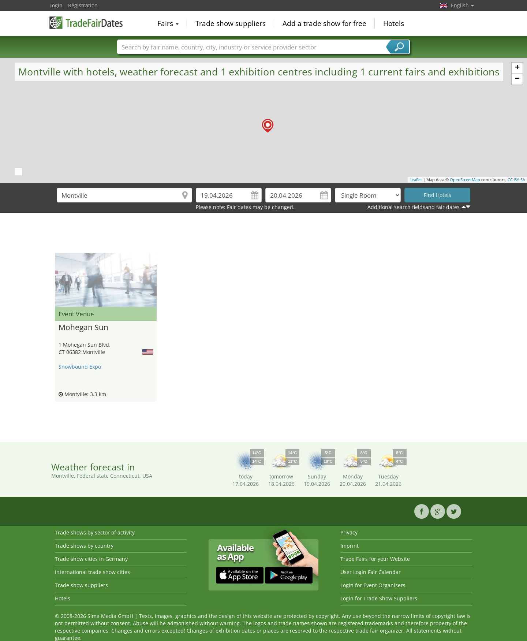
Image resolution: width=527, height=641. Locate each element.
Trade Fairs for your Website (375, 558)
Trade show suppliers (230, 23)
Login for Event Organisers (372, 585)
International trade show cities (92, 572)
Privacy (349, 532)
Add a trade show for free (324, 23)
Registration (83, 5)
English (462, 5)
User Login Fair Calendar (370, 572)
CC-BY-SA (516, 179)
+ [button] (517, 68)
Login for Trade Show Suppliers (378, 598)
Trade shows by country (84, 545)
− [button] (517, 79)
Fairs (168, 23)
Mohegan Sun (83, 327)
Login (56, 5)
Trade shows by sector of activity (95, 532)
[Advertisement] (263, 234)
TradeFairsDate (86, 22)
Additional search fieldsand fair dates (413, 207)
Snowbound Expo (80, 366)
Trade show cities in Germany (91, 558)
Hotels (393, 23)
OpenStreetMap (465, 179)
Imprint (349, 545)
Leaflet (416, 179)
